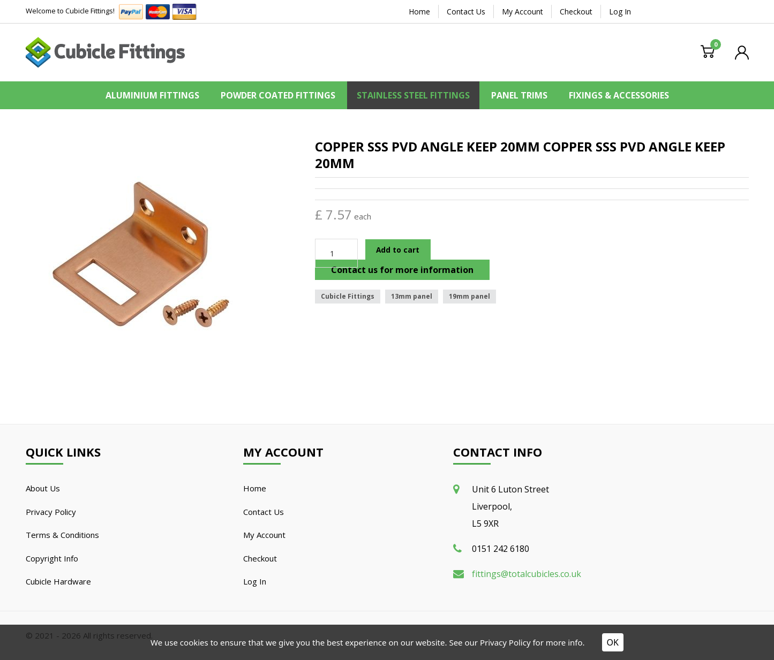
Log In (620, 11)
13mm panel (411, 296)
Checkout (576, 11)
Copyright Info (52, 558)
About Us (43, 488)
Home (419, 11)
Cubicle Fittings (347, 296)
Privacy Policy (51, 511)
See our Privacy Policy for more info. (516, 642)
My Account (522, 11)
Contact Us (466, 11)
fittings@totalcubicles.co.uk (526, 574)
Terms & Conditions (62, 534)
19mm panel (469, 296)
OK (613, 642)
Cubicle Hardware (58, 581)
